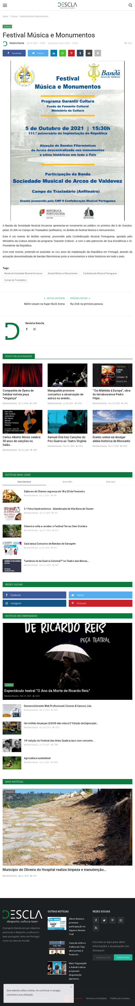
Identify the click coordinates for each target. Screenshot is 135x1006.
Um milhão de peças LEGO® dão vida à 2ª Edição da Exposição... (61, 723)
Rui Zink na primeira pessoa (86, 303)
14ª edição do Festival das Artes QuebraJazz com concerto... (59, 740)
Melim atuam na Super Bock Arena (44, 303)
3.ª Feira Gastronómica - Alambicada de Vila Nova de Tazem (59, 508)
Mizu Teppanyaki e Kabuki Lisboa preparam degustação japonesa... (77, 971)
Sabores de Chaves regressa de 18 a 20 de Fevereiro (54, 491)
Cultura (14, 16)
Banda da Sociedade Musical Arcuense (23, 273)
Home (5, 16)
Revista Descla (13, 43)
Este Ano (110, 481)
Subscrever (123, 957)
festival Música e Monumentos (63, 273)
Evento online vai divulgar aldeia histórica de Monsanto (111, 439)
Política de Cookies (120, 998)
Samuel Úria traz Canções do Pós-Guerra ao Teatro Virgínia (67, 439)
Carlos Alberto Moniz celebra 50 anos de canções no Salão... (21, 441)
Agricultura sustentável (37, 758)
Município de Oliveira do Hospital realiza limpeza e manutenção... (54, 870)
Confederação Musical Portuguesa (100, 273)
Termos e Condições (96, 998)
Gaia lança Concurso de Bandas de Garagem (50, 543)
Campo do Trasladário (15, 279)
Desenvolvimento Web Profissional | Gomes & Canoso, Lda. (58, 706)
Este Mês (67, 481)
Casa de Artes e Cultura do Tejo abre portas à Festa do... (77, 949)
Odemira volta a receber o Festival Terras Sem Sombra (55, 526)
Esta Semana (24, 481)
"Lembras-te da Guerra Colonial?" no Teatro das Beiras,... (57, 561)
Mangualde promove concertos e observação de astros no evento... (65, 394)
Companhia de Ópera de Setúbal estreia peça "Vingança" (18, 394)
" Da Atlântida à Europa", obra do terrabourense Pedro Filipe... (111, 394)
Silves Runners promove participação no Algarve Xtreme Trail (77, 926)
